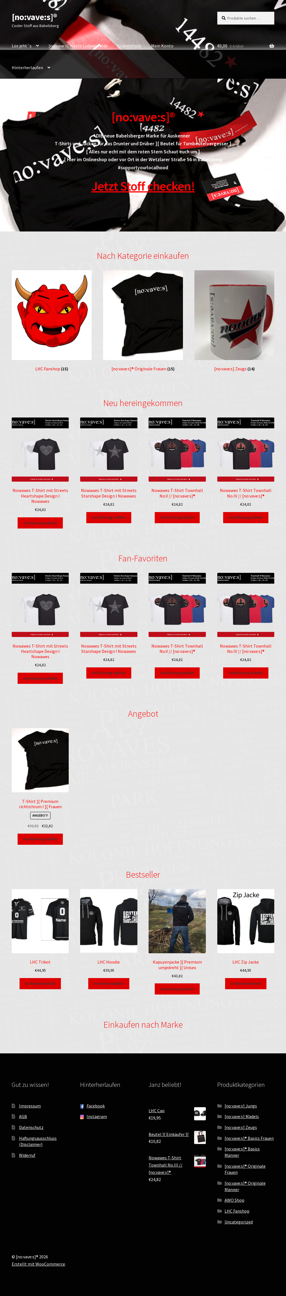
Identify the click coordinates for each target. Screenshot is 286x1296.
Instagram (97, 1116)
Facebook (96, 1106)
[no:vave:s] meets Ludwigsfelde (78, 46)
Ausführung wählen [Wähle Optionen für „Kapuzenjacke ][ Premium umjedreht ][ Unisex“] (177, 988)
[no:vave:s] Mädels (242, 1116)
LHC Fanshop (237, 1211)
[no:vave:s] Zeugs (241, 1127)
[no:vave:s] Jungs (241, 1106)
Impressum (30, 1106)
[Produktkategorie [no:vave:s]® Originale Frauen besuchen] (143, 321)
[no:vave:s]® (34, 17)
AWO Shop (234, 1200)
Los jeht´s (22, 46)
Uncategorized (239, 1222)
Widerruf (27, 1155)
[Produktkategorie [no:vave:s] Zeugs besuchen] (234, 321)
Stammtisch (129, 46)
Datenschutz (31, 1127)
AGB (23, 1116)
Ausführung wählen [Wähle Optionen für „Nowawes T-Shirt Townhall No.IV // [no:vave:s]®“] (246, 517)
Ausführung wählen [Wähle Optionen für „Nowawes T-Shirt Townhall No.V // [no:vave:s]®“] (177, 517)
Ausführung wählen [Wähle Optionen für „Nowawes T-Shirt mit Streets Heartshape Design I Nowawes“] (40, 522)
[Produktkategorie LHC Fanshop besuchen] (52, 321)
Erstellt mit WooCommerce (38, 1264)
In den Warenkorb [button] (40, 983)
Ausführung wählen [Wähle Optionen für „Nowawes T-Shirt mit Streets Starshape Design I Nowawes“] (109, 517)
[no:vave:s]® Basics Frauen (249, 1138)
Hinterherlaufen (27, 67)
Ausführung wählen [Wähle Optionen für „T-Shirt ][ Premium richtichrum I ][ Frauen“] (40, 838)
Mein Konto (162, 46)
